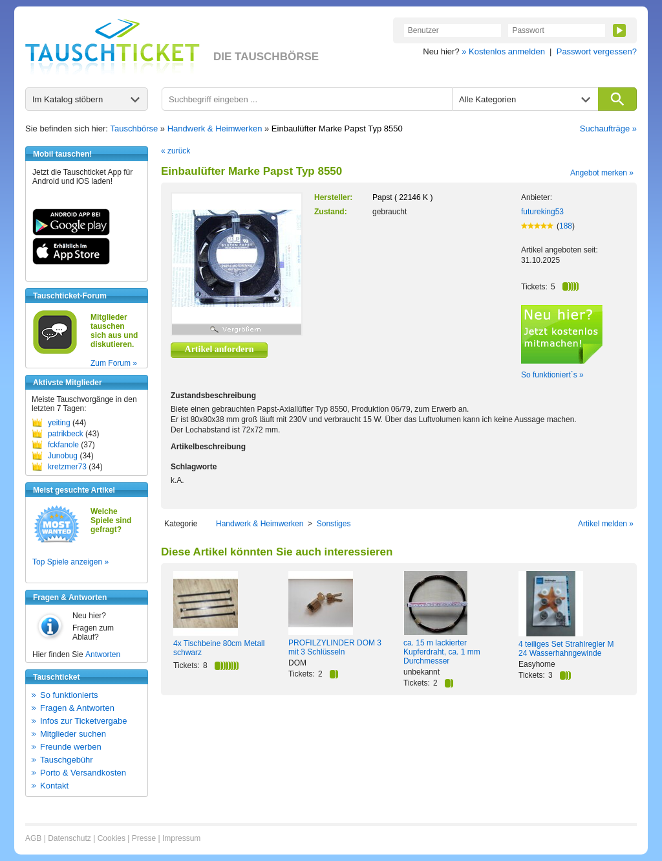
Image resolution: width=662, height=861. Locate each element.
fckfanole (63, 444)
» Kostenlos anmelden (503, 51)
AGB (33, 838)
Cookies (111, 838)
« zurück (175, 150)
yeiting (59, 422)
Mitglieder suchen (73, 734)
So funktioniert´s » (552, 374)
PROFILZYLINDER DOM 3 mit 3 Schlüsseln (334, 647)
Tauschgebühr (66, 760)
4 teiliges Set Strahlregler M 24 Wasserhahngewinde (566, 649)
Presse (144, 838)
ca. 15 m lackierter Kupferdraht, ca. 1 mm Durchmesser (441, 651)
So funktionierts (69, 695)
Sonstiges (334, 523)
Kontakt (54, 785)
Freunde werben (70, 747)
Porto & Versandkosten (83, 772)
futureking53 (542, 211)
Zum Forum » (114, 363)
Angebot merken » (602, 172)
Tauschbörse (134, 128)
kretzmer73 (67, 466)
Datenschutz (69, 838)
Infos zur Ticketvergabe (83, 721)
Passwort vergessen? (597, 51)
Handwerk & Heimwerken (214, 128)
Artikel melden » (606, 523)
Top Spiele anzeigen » (70, 561)
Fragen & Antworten (77, 708)
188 (565, 225)
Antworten (102, 654)
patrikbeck (65, 433)
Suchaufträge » (608, 128)
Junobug (63, 455)
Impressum (181, 838)
